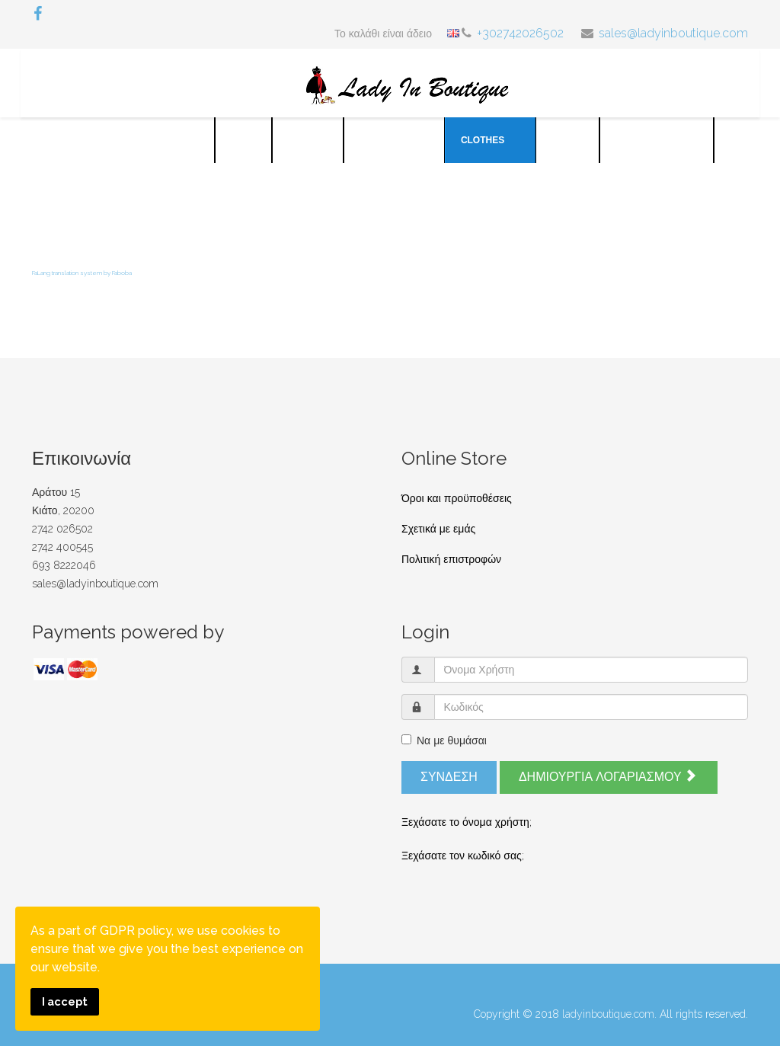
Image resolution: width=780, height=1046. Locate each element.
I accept (65, 1001)
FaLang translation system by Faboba (82, 273)
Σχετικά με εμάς (438, 529)
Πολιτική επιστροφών (451, 559)
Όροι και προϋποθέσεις (456, 498)
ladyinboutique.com (608, 1014)
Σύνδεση (449, 776)
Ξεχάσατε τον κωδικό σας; (462, 855)
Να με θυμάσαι (444, 740)
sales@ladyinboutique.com (673, 33)
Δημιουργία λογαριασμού (607, 776)
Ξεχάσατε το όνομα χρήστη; (466, 822)
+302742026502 (520, 33)
